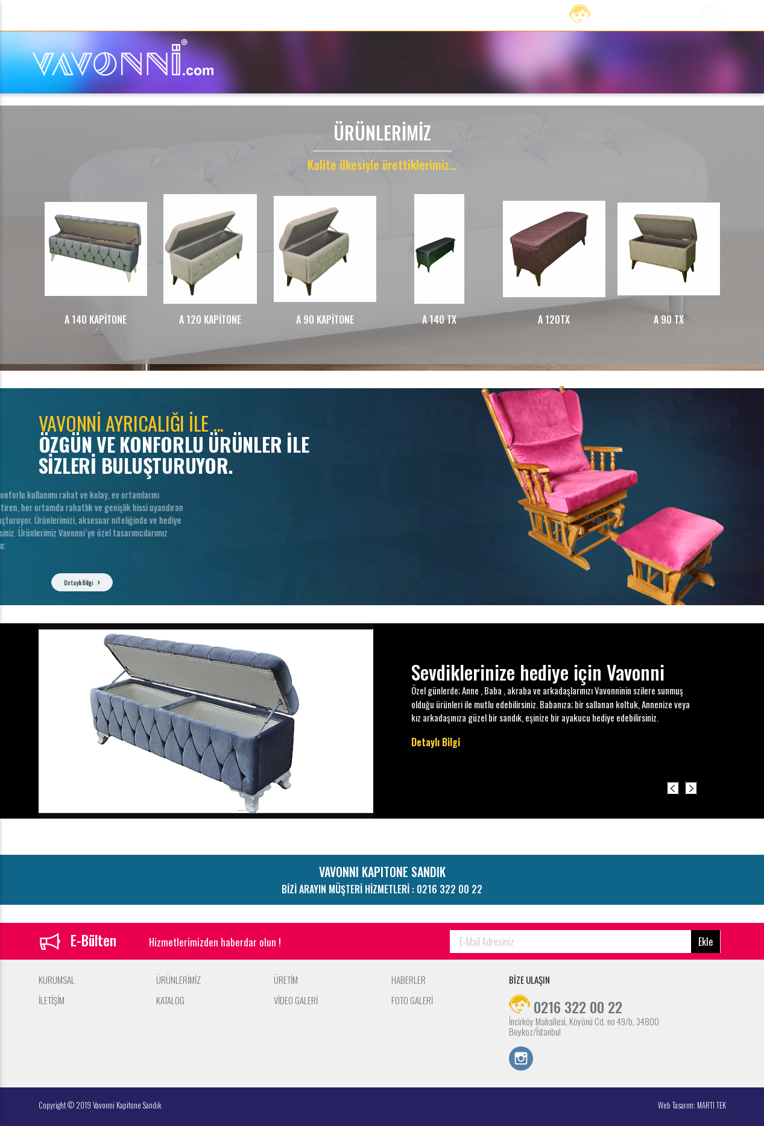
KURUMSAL (457, 62)
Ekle (705, 941)
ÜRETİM (581, 62)
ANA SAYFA (397, 62)
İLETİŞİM (701, 62)
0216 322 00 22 (626, 17)
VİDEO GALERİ (640, 62)
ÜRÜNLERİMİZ (523, 62)
